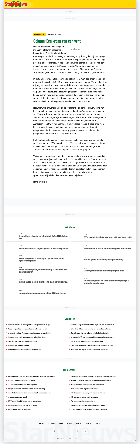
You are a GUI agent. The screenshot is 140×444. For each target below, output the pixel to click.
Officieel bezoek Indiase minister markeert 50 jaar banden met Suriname (92, 329)
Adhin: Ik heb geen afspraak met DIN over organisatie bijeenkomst (90, 350)
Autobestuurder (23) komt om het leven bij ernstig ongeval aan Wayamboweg (93, 337)
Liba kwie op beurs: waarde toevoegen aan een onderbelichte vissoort (27, 337)
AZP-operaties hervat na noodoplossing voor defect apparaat (88, 385)
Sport (61, 425)
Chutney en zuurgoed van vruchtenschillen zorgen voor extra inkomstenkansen (93, 324)
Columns (51, 425)
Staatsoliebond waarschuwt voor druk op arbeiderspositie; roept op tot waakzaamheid (32, 377)
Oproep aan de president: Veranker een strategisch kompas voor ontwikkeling (30, 333)
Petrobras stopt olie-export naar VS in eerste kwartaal (23, 407)
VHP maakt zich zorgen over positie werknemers (85, 398)
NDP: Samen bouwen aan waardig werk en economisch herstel (89, 394)
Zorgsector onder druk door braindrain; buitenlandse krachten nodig (90, 333)
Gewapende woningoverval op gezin (18, 398)
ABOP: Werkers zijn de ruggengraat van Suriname (85, 390)
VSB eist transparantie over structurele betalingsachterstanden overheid (28, 329)
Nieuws (41, 425)
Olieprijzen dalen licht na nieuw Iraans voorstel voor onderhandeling (27, 390)
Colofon (88, 425)
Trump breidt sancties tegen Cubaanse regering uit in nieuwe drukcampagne (93, 346)
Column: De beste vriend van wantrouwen (19, 411)
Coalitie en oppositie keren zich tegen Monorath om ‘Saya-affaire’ (89, 411)
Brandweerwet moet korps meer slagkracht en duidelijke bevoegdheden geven (30, 324)
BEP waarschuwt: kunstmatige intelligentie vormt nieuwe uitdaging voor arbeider (94, 377)
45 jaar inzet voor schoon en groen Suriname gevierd (23, 341)
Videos (78, 425)
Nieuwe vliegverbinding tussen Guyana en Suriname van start (25, 350)
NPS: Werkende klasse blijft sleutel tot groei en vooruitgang (25, 402)
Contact (98, 425)
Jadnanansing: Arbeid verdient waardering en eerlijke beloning (89, 407)
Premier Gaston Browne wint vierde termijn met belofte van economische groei (30, 394)
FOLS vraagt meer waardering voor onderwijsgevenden (23, 385)
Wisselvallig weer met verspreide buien (19, 346)
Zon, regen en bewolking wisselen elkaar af (83, 402)
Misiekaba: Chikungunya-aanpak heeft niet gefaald (22, 381)
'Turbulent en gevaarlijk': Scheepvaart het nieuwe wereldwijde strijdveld (91, 381)
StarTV (69, 425)
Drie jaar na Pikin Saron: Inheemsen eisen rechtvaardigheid (88, 341)
